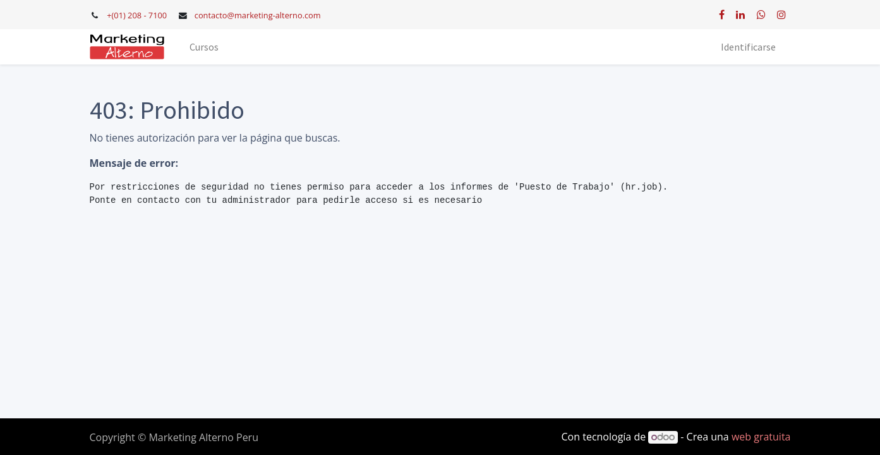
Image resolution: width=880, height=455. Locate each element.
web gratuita (761, 437)
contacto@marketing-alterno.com (258, 15)
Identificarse (748, 46)
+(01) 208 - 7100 (137, 15)
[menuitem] (204, 46)
